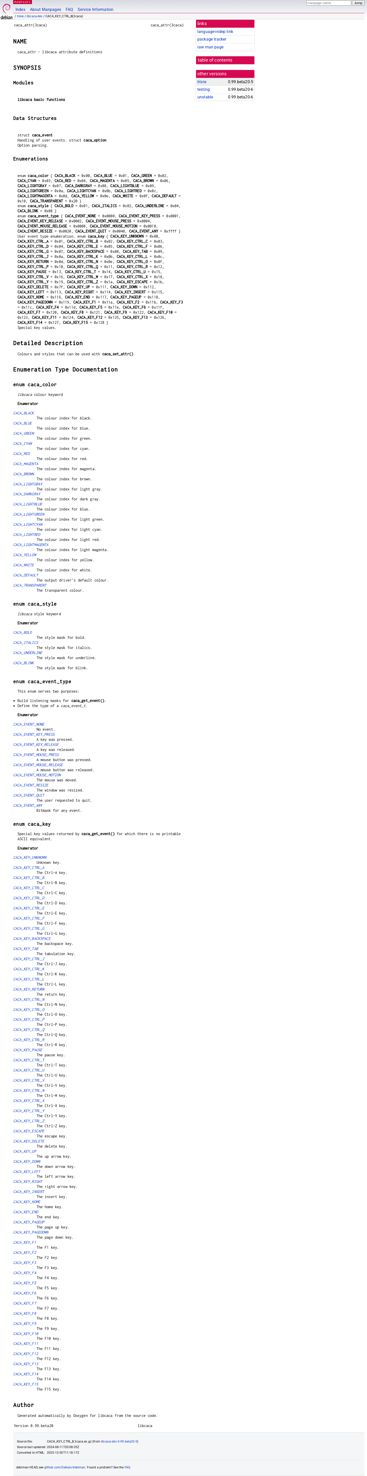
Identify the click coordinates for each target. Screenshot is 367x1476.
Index (20, 9)
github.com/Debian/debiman (64, 1467)
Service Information (95, 9)
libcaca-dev (35, 16)
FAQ (69, 9)
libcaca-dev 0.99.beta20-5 (119, 1441)
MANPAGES (22, 2)
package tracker (211, 39)
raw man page (210, 47)
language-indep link (215, 31)
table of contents (215, 60)
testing (203, 89)
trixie (20, 16)
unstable (205, 97)
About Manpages (45, 9)
